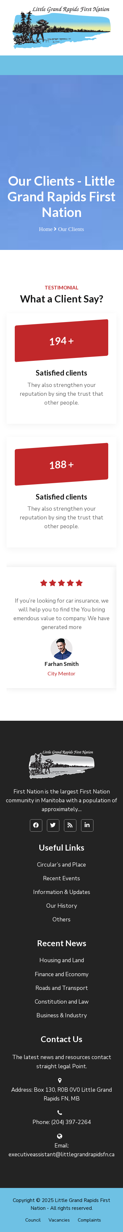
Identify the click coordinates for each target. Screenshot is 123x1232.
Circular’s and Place (61, 865)
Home (46, 229)
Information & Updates (61, 892)
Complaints (89, 1220)
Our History (61, 906)
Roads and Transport (61, 988)
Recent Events (61, 878)
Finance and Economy (62, 974)
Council (33, 1220)
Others (61, 919)
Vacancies (59, 1220)
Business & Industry (61, 1015)
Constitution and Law (62, 1002)
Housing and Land (61, 960)
